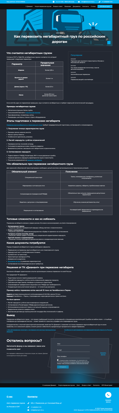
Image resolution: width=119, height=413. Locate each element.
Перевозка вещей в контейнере (82, 79)
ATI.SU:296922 (20, 1)
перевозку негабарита (34, 160)
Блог (78, 385)
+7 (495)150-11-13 (107, 1)
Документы (76, 6)
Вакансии (68, 6)
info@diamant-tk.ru (87, 1)
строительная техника (32, 112)
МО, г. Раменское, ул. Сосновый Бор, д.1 (46, 403)
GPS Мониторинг (105, 6)
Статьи (93, 6)
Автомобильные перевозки (80, 74)
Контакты (85, 6)
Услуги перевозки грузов (43, 6)
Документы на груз (14, 261)
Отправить (63, 367)
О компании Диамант (49, 385)
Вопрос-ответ (58, 6)
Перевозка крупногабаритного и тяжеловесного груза (24, 125)
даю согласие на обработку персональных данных (75, 363)
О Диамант (29, 6)
